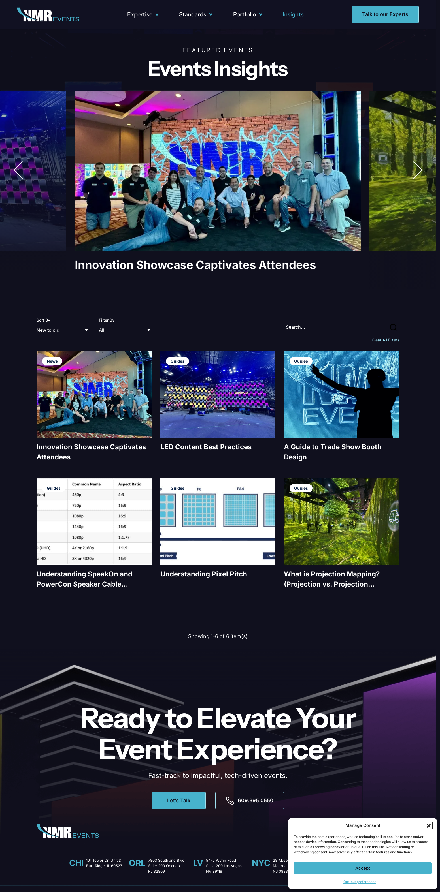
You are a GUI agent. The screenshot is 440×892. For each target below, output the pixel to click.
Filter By (106, 320)
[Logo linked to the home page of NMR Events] (48, 14)
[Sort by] (63, 330)
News (52, 361)
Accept (362, 868)
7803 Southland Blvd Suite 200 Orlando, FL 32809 (166, 866)
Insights (293, 14)
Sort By (43, 320)
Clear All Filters (385, 339)
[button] (429, 825)
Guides (177, 361)
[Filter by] (126, 330)
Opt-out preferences (359, 882)
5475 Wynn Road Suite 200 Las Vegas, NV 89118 (224, 866)
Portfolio (244, 14)
